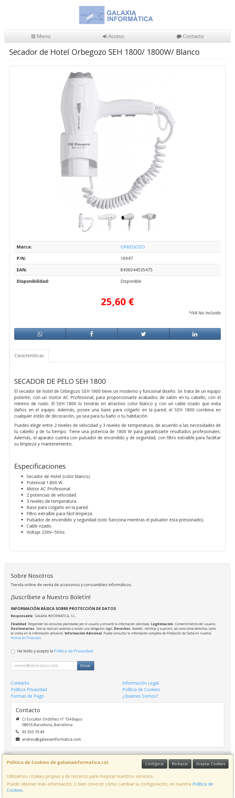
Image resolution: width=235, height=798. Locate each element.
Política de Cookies (141, 689)
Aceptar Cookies (210, 763)
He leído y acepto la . (55, 651)
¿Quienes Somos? (140, 696)
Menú (40, 36)
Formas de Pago (27, 696)
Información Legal (140, 683)
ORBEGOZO (132, 247)
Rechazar (180, 763)
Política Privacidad (29, 689)
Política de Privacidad (26, 638)
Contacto (190, 36)
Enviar (85, 665)
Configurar (154, 763)
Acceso (113, 36)
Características (29, 355)
